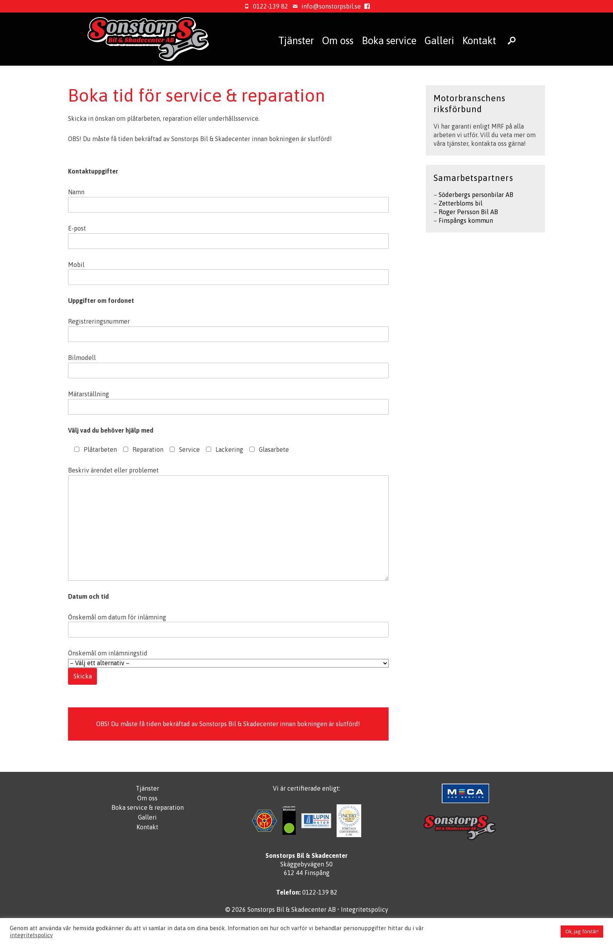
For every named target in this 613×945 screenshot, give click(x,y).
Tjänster (296, 41)
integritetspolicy (31, 935)
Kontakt (479, 41)
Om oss (337, 41)
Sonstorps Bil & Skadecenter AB (291, 909)
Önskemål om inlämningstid (228, 665)
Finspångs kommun (466, 220)
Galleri (439, 41)
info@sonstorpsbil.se (325, 6)
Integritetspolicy (364, 909)
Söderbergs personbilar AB (476, 194)
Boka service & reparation (147, 807)
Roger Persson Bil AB (468, 211)
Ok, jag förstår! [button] (582, 931)
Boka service (389, 41)
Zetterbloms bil (460, 203)
